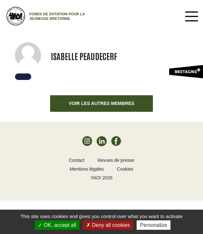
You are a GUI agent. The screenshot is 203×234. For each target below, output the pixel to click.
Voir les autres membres (101, 103)
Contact (76, 160)
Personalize (153, 225)
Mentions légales (87, 169)
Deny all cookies (108, 225)
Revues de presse (116, 160)
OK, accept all (57, 225)
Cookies (125, 169)
